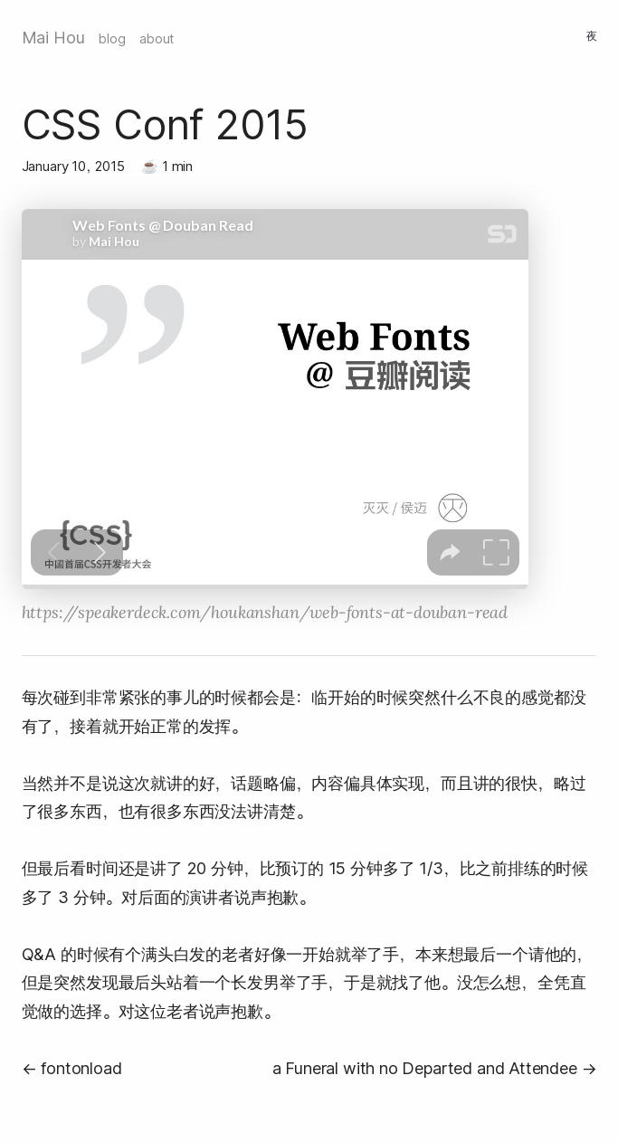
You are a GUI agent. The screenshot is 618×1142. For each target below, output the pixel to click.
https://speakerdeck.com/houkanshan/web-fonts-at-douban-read (265, 612)
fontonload (81, 1068)
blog (112, 39)
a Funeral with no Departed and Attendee (424, 1068)
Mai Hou (53, 37)
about (156, 39)
